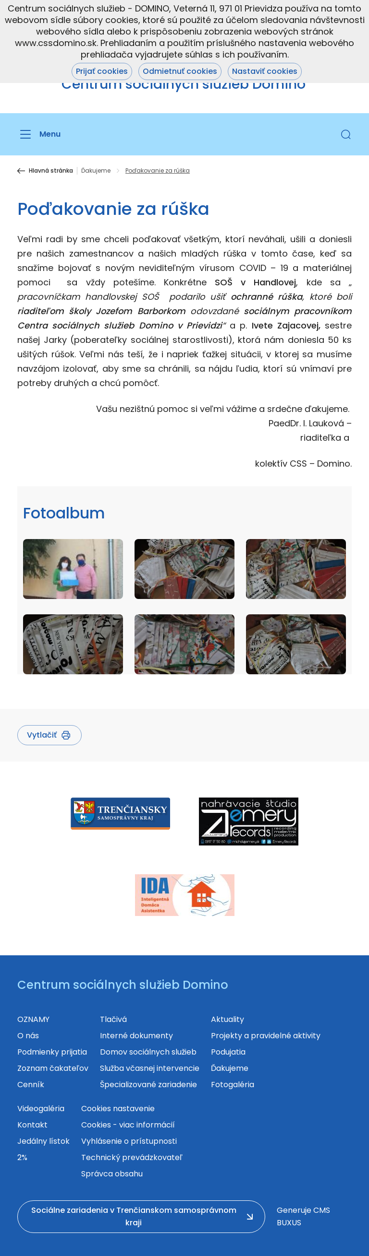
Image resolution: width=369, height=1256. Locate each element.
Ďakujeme (96, 171)
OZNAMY (33, 1019)
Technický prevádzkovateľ (132, 1157)
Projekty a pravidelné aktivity (265, 1035)
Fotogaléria (232, 1084)
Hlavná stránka (51, 171)
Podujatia (228, 1051)
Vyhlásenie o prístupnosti (129, 1141)
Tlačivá (113, 1019)
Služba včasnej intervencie (149, 1068)
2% (22, 1157)
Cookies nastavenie (118, 1108)
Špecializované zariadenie (148, 1084)
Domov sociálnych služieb (148, 1051)
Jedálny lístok (43, 1141)
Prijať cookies (102, 71)
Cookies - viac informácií (128, 1124)
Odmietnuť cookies (180, 71)
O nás (28, 1035)
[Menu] (39, 134)
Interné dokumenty (136, 1035)
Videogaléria (40, 1108)
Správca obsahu (112, 1173)
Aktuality (227, 1019)
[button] (346, 134)
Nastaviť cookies (264, 71)
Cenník (30, 1084)
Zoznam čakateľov (52, 1068)
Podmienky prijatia (52, 1051)
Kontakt (32, 1124)
